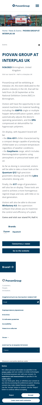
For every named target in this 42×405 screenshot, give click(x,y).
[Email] (19, 302)
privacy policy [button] (6, 372)
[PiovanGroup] (21, 5)
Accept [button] (30, 395)
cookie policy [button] (6, 378)
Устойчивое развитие (10, 319)
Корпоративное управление (13, 310)
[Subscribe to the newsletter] (38, 302)
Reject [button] (11, 395)
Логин (4, 337)
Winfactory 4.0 (9, 205)
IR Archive (6, 315)
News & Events (15, 30)
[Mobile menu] (37, 6)
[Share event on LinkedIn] (39, 45)
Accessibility (6, 324)
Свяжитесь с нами (21, 243)
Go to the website (21, 250)
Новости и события (9, 328)
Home (4, 30)
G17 (15, 184)
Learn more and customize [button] (21, 400)
